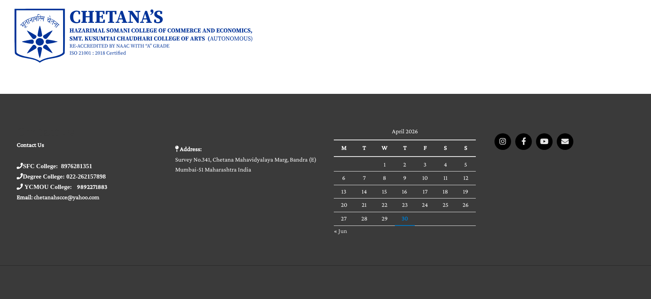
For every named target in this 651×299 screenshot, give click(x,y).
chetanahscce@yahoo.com (66, 197)
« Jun (340, 231)
